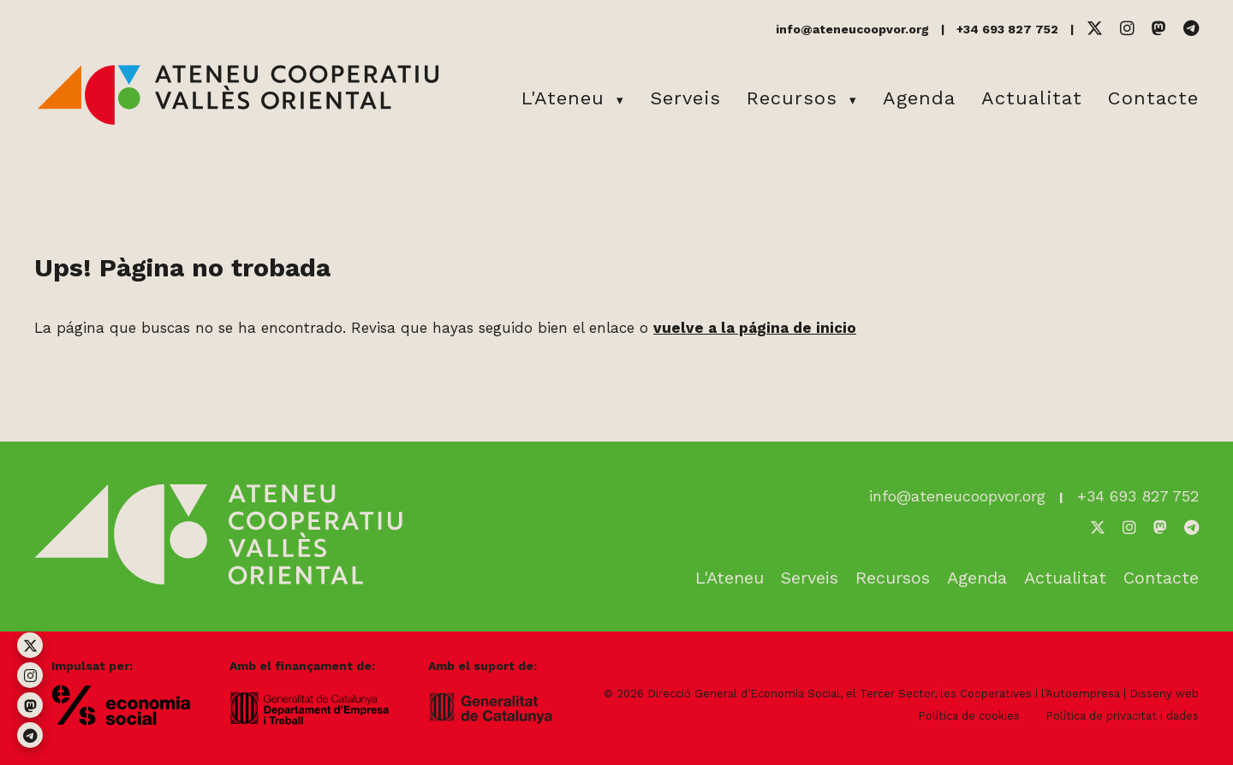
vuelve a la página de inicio (754, 327)
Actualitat (1031, 98)
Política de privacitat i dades (1122, 715)
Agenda (919, 98)
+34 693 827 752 (1007, 29)
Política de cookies (969, 715)
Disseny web (1164, 693)
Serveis (685, 98)
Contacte (1153, 98)
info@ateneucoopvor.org (852, 29)
